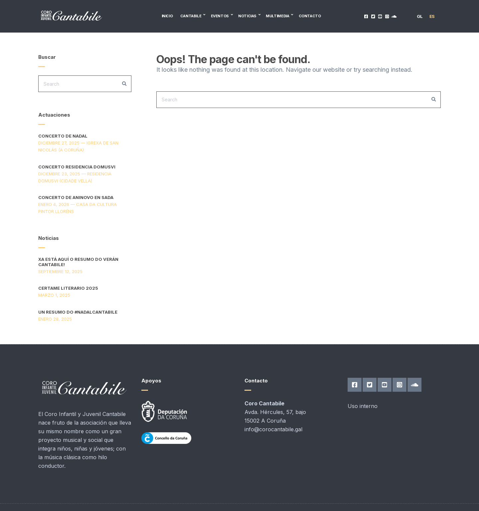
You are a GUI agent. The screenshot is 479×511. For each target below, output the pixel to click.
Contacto (310, 16)
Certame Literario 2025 (68, 288)
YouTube (380, 16)
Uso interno (363, 406)
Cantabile (191, 16)
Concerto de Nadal (62, 136)
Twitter (373, 16)
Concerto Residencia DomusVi (76, 166)
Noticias (247, 16)
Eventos (220, 16)
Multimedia (277, 16)
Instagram (387, 16)
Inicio (167, 16)
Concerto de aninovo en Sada (75, 197)
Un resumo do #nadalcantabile (77, 312)
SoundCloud (394, 16)
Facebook (366, 16)
